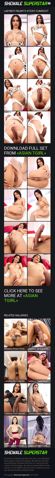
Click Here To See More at (23, 295)
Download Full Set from (25, 151)
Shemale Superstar (21, 475)
